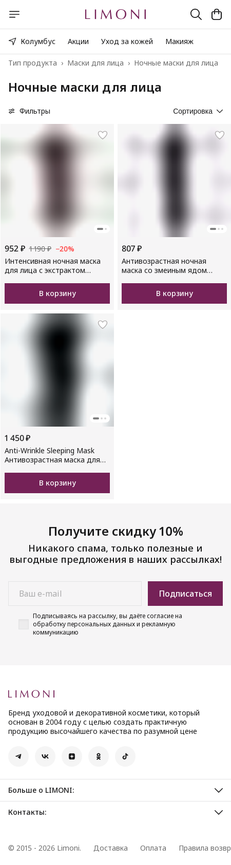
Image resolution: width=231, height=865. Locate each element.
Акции (78, 41)
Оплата (153, 848)
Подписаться (185, 593)
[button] (18, 756)
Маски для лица (95, 63)
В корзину (57, 293)
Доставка (110, 848)
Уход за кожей (127, 41)
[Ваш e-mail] (75, 593)
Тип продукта (32, 63)
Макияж (179, 41)
